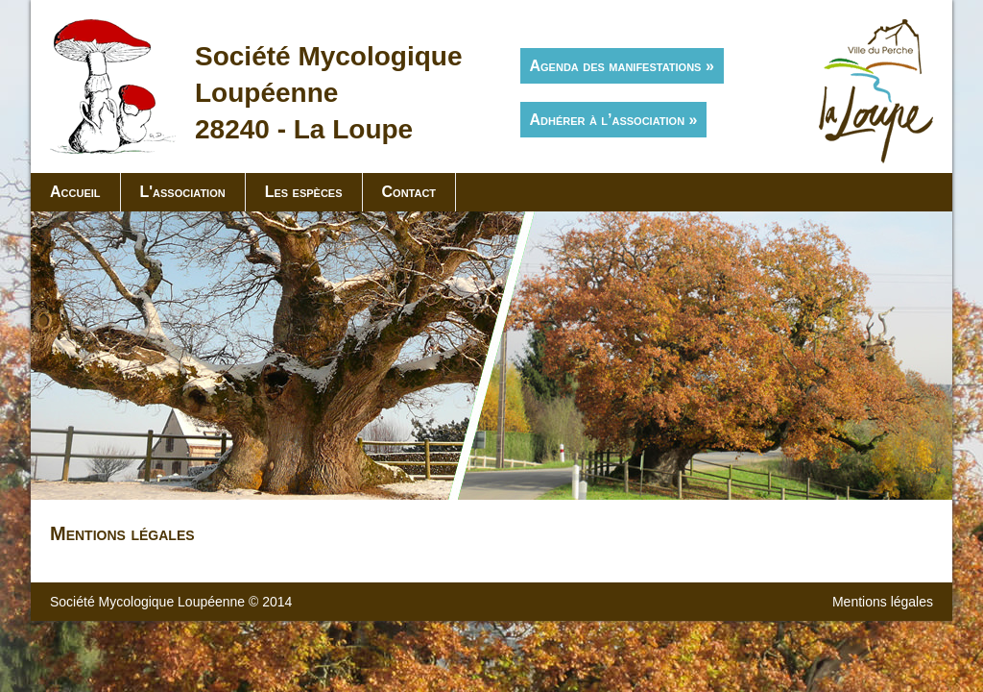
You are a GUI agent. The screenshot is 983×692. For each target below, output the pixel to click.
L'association (183, 192)
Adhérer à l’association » (614, 119)
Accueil (75, 192)
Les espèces (304, 192)
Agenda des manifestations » (622, 66)
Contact (409, 192)
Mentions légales (882, 601)
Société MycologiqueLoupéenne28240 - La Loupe (329, 92)
